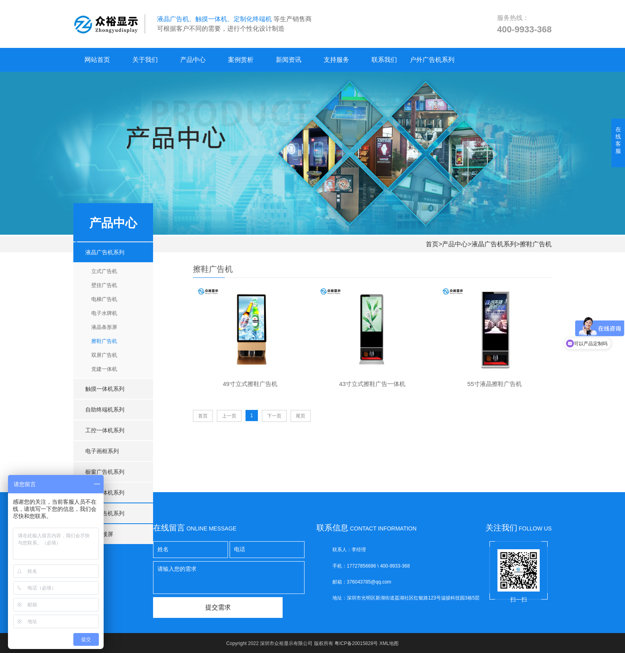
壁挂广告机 (104, 285)
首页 (432, 244)
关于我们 (145, 59)
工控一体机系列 (104, 430)
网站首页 (97, 59)
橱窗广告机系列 (104, 472)
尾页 (300, 416)
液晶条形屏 (104, 327)
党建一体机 (104, 369)
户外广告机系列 (432, 59)
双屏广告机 (104, 355)
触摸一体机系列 (104, 389)
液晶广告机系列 (494, 244)
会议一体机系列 (104, 492)
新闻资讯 (288, 59)
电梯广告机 (104, 299)
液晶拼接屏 (99, 534)
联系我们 (384, 59)
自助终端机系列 (104, 409)
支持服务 (336, 59)
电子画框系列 (102, 451)
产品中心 (193, 59)
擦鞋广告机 (536, 244)
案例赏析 (241, 59)
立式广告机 (104, 271)
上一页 (229, 416)
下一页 (274, 416)
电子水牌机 (104, 313)
